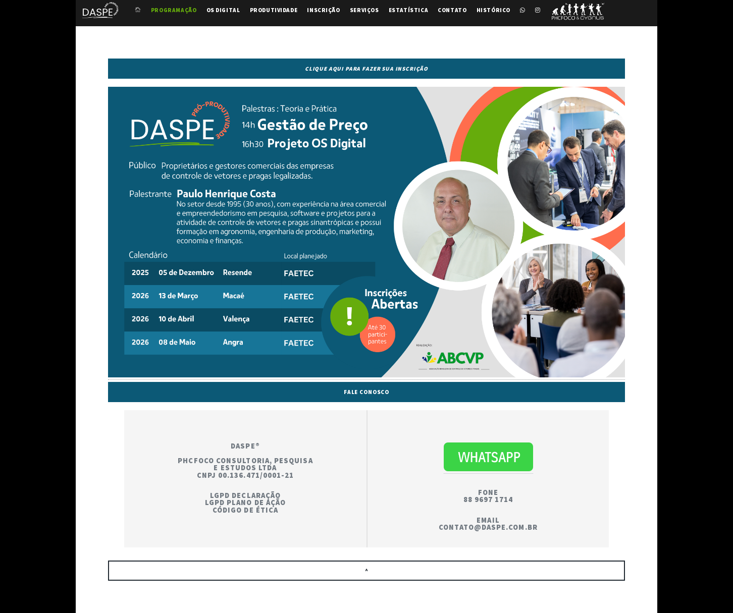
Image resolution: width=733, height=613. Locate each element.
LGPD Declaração (245, 495)
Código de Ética (245, 510)
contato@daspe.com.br (488, 527)
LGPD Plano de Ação (245, 502)
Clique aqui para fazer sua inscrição (366, 68)
